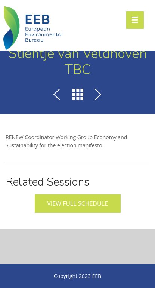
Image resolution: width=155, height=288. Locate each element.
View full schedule (77, 203)
